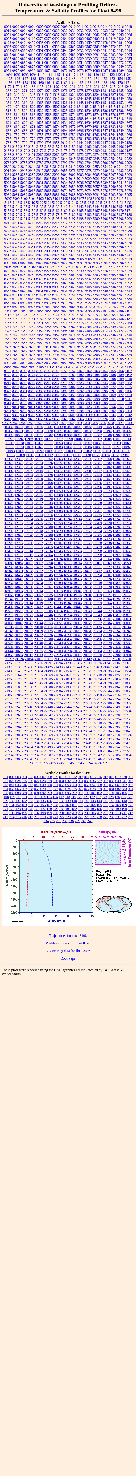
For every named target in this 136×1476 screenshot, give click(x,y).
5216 (55, 223)
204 (80, 813)
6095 (112, 263)
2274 (96, 155)
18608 (117, 575)
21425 (48, 667)
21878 (107, 683)
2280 (15, 159)
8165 (112, 371)
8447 (56, 395)
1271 (23, 91)
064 (5, 789)
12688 (58, 511)
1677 (72, 127)
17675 (9, 555)
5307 (15, 239)
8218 (63, 383)
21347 (107, 663)
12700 (87, 511)
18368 (28, 571)
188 (112, 809)
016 (99, 777)
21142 (87, 659)
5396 (120, 247)
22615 (19, 715)
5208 (120, 219)
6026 (56, 263)
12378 (68, 463)
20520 (107, 639)
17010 (19, 539)
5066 (32, 191)
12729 (126, 515)
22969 (19, 731)
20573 (97, 643)
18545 (48, 575)
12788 (127, 527)
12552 (77, 491)
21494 (38, 671)
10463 (28, 431)
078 (93, 789)
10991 (9, 439)
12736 (38, 519)
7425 (128, 331)
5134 (15, 207)
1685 (128, 127)
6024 (40, 263)
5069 (56, 191)
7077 (104, 307)
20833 (117, 651)
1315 (32, 95)
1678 (80, 127)
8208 (112, 379)
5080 (7, 195)
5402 (40, 251)
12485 (58, 487)
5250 (64, 231)
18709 (87, 579)
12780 (48, 527)
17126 (58, 539)
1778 (56, 139)
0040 (120, 30)
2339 (23, 159)
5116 (15, 203)
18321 (97, 567)
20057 (58, 623)
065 (12, 789)
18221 (126, 563)
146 (112, 801)
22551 (68, 711)
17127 (68, 539)
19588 (19, 611)
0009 (64, 26)
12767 (77, 523)
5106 (72, 199)
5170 (120, 211)
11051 (48, 443)
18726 (107, 579)
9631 (96, 415)
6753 (88, 295)
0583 (15, 50)
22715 (127, 715)
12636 (77, 503)
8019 (23, 363)
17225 (9, 543)
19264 (107, 599)
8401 (120, 391)
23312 (87, 739)
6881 (80, 299)
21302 (77, 663)
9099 (72, 407)
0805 (128, 54)
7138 (31, 315)
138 (62, 801)
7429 (15, 335)
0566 (80, 46)
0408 (96, 38)
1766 (128, 135)
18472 (19, 575)
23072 (68, 735)
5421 (23, 255)
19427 (48, 607)
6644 (7, 295)
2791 (72, 163)
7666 (96, 351)
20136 (97, 627)
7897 (48, 359)
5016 (55, 179)
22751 (107, 719)
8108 (40, 367)
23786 (58, 755)
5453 (48, 259)
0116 (31, 38)
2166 (120, 147)
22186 (28, 699)
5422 (32, 255)
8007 (128, 359)
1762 (96, 135)
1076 (64, 70)
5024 (112, 179)
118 (67, 797)
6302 (88, 275)
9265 (15, 411)
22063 (9, 695)
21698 (87, 675)
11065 (126, 443)
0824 (56, 58)
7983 (104, 359)
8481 (32, 399)
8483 (48, 399)
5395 (112, 247)
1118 (79, 75)
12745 (87, 519)
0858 (112, 62)
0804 (120, 54)
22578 (117, 711)
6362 (80, 283)
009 (55, 777)
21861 (68, 683)
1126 (16, 79)
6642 (120, 291)
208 (105, 813)
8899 (88, 403)
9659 (56, 419)
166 (105, 805)
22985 (68, 731)
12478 (117, 483)
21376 (126, 663)
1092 (17, 75)
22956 (127, 727)
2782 (128, 159)
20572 (87, 643)
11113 (58, 455)
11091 (116, 447)
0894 (112, 66)
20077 (97, 623)
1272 (32, 91)
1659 (120, 123)
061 (118, 785)
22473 (77, 707)
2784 (15, 163)
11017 (9, 443)
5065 (23, 191)
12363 (58, 459)
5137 (40, 207)
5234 (64, 227)
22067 (19, 695)
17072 (38, 539)
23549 (117, 747)
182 (74, 809)
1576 (112, 115)
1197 (39, 87)
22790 (68, 723)
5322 (120, 239)
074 (68, 789)
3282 (120, 171)
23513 (77, 747)
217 (30, 817)
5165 (80, 211)
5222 (96, 223)
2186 (120, 151)
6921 (80, 303)
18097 (38, 563)
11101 (78, 451)
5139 (56, 207)
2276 (112, 155)
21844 (28, 683)
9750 (6, 423)
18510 (38, 575)
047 (30, 785)
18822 (127, 583)
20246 (127, 631)
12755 (38, 523)
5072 (72, 191)
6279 (128, 271)
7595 (64, 343)
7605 (7, 347)
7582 (7, 343)
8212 (15, 383)
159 (62, 805)
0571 (120, 46)
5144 (96, 207)
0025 (32, 30)
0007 (56, 26)
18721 (97, 579)
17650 (127, 551)
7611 (47, 347)
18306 (68, 567)
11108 (20, 455)
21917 (87, 687)
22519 (38, 711)
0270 (39, 38)
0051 (7, 34)
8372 (112, 387)
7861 (40, 359)
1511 (80, 107)
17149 (77, 539)
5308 (23, 239)
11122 (96, 455)
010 (62, 777)
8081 (120, 363)
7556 (32, 339)
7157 (128, 315)
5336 (96, 243)
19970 (58, 619)
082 (118, 789)
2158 (64, 147)
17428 (68, 547)
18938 (127, 587)
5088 (72, 195)
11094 (20, 451)
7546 (112, 335)
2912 (128, 167)
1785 (112, 139)
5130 (111, 203)
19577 (9, 611)
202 (68, 813)
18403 (87, 571)
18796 (77, 583)
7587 (32, 343)
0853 (72, 62)
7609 (32, 347)
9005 (104, 403)
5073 (80, 191)
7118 (15, 315)
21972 (28, 691)
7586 (23, 343)
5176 (40, 215)
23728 (126, 751)
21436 (68, 667)
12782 (68, 527)
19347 (77, 603)
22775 (48, 723)
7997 (112, 359)
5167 (96, 211)
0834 (120, 58)
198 (43, 813)
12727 (107, 515)
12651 (97, 507)
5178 (56, 215)
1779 (64, 139)
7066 (72, 307)
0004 (32, 26)
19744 (38, 615)
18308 (77, 567)
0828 (72, 58)
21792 (28, 679)
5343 (104, 243)
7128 (23, 315)
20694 (48, 651)
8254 (15, 387)
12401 (97, 467)
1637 (104, 123)
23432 (68, 743)
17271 (48, 543)
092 (43, 793)
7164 (40, 319)
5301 (96, 235)
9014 (112, 403)
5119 (31, 203)
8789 (15, 403)
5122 (55, 203)
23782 (48, 755)
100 (87, 793)
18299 (58, 567)
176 (37, 809)
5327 (32, 243)
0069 (23, 38)
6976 (40, 307)
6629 (23, 291)
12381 (97, 463)
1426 (64, 103)
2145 (88, 143)
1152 (103, 79)
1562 (128, 111)
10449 (97, 427)
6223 (23, 271)
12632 (38, 503)
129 (5, 801)
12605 (28, 495)
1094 (33, 75)
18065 (117, 559)
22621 (28, 715)
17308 (68, 543)
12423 (19, 475)
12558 (87, 491)
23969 (127, 759)
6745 (23, 295)
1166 (87, 83)
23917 (48, 759)
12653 (117, 507)
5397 (128, 247)
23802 (68, 755)
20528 (9, 643)
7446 (32, 335)
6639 (96, 291)
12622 (68, 499)
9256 (112, 407)
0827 (64, 58)
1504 (48, 107)
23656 (87, 751)
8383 (40, 391)
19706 (127, 611)
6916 (40, 303)
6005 (80, 259)
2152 (15, 147)
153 (24, 805)
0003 (23, 26)
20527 (127, 639)
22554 (77, 711)
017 (105, 777)
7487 (56, 335)
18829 (19, 587)
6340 (112, 279)
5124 (71, 203)
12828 (9, 535)
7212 (47, 323)
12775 (9, 527)
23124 (127, 735)
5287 (48, 235)
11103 (97, 451)
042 (130, 781)
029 (49, 781)
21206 (106, 659)
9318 (55, 415)
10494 (107, 431)
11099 (58, 451)
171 (5, 809)
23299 (77, 739)
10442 (68, 427)
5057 (96, 187)
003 (18, 777)
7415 (112, 331)
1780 (72, 139)
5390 (88, 247)
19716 (9, 615)
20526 (117, 639)
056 (87, 785)
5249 (56, 231)
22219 (87, 699)
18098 (48, 563)
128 (129, 797)
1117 (72, 75)
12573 (107, 491)
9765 (94, 423)
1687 (15, 131)
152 (18, 805)
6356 (32, 283)
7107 (128, 311)
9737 (112, 419)
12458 (117, 479)
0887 (80, 66)
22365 (117, 703)
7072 (88, 307)
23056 (28, 735)
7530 (88, 335)
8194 (15, 379)
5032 (48, 183)
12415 (77, 471)
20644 (9, 651)
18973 (9, 591)
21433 (58, 667)
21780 (19, 679)
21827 (107, 679)
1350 (128, 99)
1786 (120, 139)
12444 (107, 475)
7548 (128, 335)
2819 (72, 167)
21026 (19, 659)
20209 (77, 631)
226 (87, 817)
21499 (48, 671)
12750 (127, 519)
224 (74, 817)
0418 (104, 38)
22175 (9, 699)
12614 (117, 495)
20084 (107, 623)
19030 (68, 591)
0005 (40, 26)
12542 (19, 491)
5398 (7, 251)
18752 (9, 583)
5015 (47, 179)
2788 (48, 163)
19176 (38, 599)
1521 (32, 111)
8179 (64, 375)
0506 (128, 42)
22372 (127, 703)
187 (105, 809)
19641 (87, 611)
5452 (40, 259)
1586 (64, 119)
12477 (107, 483)
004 (24, 777)
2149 (120, 143)
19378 (117, 603)
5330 (56, 243)
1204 (95, 87)
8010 (15, 363)
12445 (117, 475)
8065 (88, 363)
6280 (7, 275)
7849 (15, 359)
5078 (120, 191)
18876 (77, 587)
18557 (68, 575)
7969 (96, 359)
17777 (58, 555)
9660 (64, 419)
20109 (28, 627)
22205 (48, 699)
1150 (87, 79)
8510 (120, 399)
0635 (88, 50)
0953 (128, 66)
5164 (72, 211)
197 (37, 813)
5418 (128, 251)
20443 (58, 639)
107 (130, 793)
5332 (72, 243)
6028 (72, 263)
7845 (7, 359)
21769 (9, 679)
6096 (120, 263)
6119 (71, 267)
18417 (97, 571)
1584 (48, 119)
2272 (80, 155)
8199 (48, 379)
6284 (40, 275)
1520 (23, 111)
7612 (55, 347)
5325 (15, 243)
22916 (77, 727)
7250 (128, 323)
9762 (70, 423)
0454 (48, 42)
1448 (80, 103)
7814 (104, 355)
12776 (19, 527)
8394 (96, 391)
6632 (48, 291)
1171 (127, 83)
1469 (128, 103)
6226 (48, 271)
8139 (7, 371)
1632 (72, 123)
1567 (40, 115)
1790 (23, 143)
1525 (64, 111)
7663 (80, 351)
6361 (72, 283)
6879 (72, 299)
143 (93, 801)
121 (86, 797)
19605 (48, 611)
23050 (9, 735)
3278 (88, 171)
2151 (7, 147)
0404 (63, 38)
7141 (55, 315)
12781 (58, 527)
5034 (64, 183)
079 (99, 789)
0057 (56, 34)
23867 (19, 759)
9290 (56, 411)
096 (68, 793)
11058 (97, 443)
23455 (107, 743)
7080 (128, 307)
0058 (64, 34)
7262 (72, 327)
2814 (32, 167)
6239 (80, 271)
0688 (72, 54)
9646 (15, 419)
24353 (53, 763)
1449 (88, 103)
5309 (32, 239)
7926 (64, 359)
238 (71, 821)
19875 (127, 615)
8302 (72, 387)
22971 (28, 731)
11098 (49, 451)
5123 (63, 203)
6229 (72, 271)
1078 (80, 70)
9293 (72, 411)
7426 (7, 335)
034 (80, 781)
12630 (19, 503)
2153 (23, 147)
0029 (56, 30)
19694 (117, 611)
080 (105, 789)
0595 (72, 50)
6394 (15, 287)
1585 (56, 119)
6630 (32, 291)
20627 (97, 647)
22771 (38, 723)
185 (93, 809)
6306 (120, 275)
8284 (56, 387)
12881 (58, 535)
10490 (97, 431)
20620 (77, 647)
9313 (39, 415)
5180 (72, 215)
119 (73, 797)
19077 (38, 595)
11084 (68, 447)
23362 (9, 743)
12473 (77, 483)
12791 (19, 531)
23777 (38, 755)
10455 (107, 427)
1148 (72, 79)
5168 (104, 211)
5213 (31, 223)
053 (68, 785)
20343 (117, 635)
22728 (48, 719)
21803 (38, 679)
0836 (7, 62)
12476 (97, 483)
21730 (107, 675)
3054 (56, 171)
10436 (38, 427)
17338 (107, 543)
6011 (104, 259)
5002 (72, 175)
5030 (32, 183)
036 (93, 781)
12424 (28, 475)
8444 (48, 395)
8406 (128, 391)
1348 (112, 99)
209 (112, 813)
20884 (19, 655)
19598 (28, 611)
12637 (87, 503)
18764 (38, 583)
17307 (58, 543)
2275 (104, 155)
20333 (97, 635)
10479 (68, 431)
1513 (96, 107)
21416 (38, 667)
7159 (15, 319)
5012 (23, 179)
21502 (68, 671)
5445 (112, 255)
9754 (22, 423)
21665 (38, 675)
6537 (120, 287)
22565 (107, 711)
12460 (9, 483)
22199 (38, 699)
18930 (117, 587)
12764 (68, 523)
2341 (40, 159)
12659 (48, 511)
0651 (48, 54)
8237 (96, 383)
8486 (64, 399)
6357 (40, 283)
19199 (68, 599)
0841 (40, 62)
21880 (127, 683)
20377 (38, 639)
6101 (24, 267)
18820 (107, 583)
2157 (56, 147)
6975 (32, 307)
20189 (68, 631)
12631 (28, 503)
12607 (48, 495)
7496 (64, 335)
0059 (72, 34)
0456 (64, 42)
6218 (119, 267)
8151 (64, 371)
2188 (7, 155)
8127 (96, 367)
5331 (64, 243)
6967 (128, 303)
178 (49, 809)
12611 (87, 495)
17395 (38, 547)
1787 (128, 139)
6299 (64, 275)
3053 (48, 171)
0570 (112, 46)
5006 (104, 175)
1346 (96, 99)
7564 (72, 339)
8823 (48, 403)
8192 (128, 375)
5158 (23, 211)
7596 (72, 343)
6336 (80, 279)
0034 (96, 30)
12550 (58, 491)
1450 (96, 103)
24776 (92, 763)
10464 (38, 431)
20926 (58, 655)
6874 (56, 299)
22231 (97, 699)
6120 (79, 267)
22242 (117, 699)
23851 (107, 755)
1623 (23, 123)
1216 (119, 87)
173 (18, 809)
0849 (48, 62)
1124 (126, 75)
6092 (88, 263)
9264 (7, 411)
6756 (112, 295)
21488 (19, 671)
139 (68, 801)
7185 (112, 319)
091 (37, 793)
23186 (38, 739)
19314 (28, 603)
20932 (68, 655)
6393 (7, 287)
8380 (15, 391)
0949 (120, 66)
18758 (19, 583)
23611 (77, 751)
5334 (88, 243)
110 (18, 797)
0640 (96, 50)
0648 (23, 54)
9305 (7, 415)
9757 (38, 423)
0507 (7, 46)
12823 (87, 531)
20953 (77, 655)
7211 (39, 323)
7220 (96, 323)
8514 (7, 403)
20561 (68, 643)
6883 (96, 299)
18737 (117, 579)
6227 (56, 271)
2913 (7, 171)
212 (130, 813)
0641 (104, 50)
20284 (58, 635)
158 (55, 805)
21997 (87, 691)
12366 (87, 459)
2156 (48, 147)
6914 (23, 303)
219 (43, 817)
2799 (128, 163)
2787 (40, 163)
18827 (9, 587)
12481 (19, 487)
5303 (112, 235)
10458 (127, 427)
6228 (64, 271)
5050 (48, 187)
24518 (63, 763)
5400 (23, 251)
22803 (77, 723)
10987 (97, 435)
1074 (48, 70)
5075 (96, 191)
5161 (48, 211)
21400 (28, 667)
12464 (38, 483)
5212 (23, 223)
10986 (87, 435)
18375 (48, 571)
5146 (112, 207)
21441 (77, 667)
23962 (117, 759)
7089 (64, 311)
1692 (48, 131)
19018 (58, 591)
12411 (48, 471)
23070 (58, 735)
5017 (63, 179)
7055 (56, 307)
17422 (58, 547)
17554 (77, 551)
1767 (7, 139)
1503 (40, 107)
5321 (112, 239)
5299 (80, 235)
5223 (104, 223)
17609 (107, 551)
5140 (64, 207)
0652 (56, 54)
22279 (77, 703)
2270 (64, 155)
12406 (127, 467)
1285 (120, 91)
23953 (107, 759)
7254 (32, 327)
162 (80, 805)
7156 (120, 315)
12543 (28, 491)
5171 (128, 211)
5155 (128, 207)
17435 (87, 547)
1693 (56, 131)
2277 (120, 155)
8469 (112, 395)
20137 (107, 627)
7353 (128, 327)
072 (55, 789)
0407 (88, 38)
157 (49, 805)
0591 (40, 50)
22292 (97, 703)
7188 (7, 323)
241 (90, 821)
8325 (80, 387)
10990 (127, 435)
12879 (38, 535)
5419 (7, 255)
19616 (68, 611)
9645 (7, 419)
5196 (64, 219)
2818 (64, 167)
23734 (9, 755)
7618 (88, 347)
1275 (56, 91)
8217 (55, 383)
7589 (40, 343)
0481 (120, 42)
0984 (23, 70)
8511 (128, 399)
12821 (68, 531)
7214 (63, 323)
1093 (25, 75)
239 (77, 821)
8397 (112, 391)
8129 (104, 367)
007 (43, 777)
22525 (48, 711)
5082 (23, 195)
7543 (104, 335)
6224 (32, 271)
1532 (80, 111)
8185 (104, 375)
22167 (117, 695)
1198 (47, 87)
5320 (104, 239)
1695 (72, 131)
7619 (96, 347)
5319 (96, 239)
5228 (15, 227)
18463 (9, 575)
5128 (103, 203)
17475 (127, 547)
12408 (19, 471)
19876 (9, 619)
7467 (48, 335)
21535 (107, 671)
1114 (48, 75)
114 (43, 797)
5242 (128, 227)
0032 (80, 30)
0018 (128, 26)
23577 (19, 751)
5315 (63, 239)
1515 (112, 107)
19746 (48, 615)
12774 (127, 523)
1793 (40, 143)
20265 (19, 635)
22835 (127, 723)
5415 (104, 251)
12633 (48, 503)
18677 (58, 579)
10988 (107, 435)
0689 (80, 54)
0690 (88, 54)
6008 (88, 259)
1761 (88, 135)
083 (124, 789)
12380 (87, 463)
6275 (96, 271)
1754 (32, 135)
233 (130, 817)
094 (55, 793)
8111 (47, 367)
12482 (28, 487)
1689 (32, 131)
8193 (7, 379)
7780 (72, 355)
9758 (46, 423)
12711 (19, 515)
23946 (97, 759)
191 (130, 809)
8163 (96, 371)
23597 (48, 751)
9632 (104, 415)
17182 (117, 539)
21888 (19, 687)
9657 (48, 419)
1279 (88, 91)
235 (52, 821)
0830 (88, 58)
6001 (64, 259)
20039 (9, 623)
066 (18, 789)
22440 (48, 707)
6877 (64, 299)
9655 (40, 419)
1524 (56, 111)
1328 (120, 95)
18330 (117, 567)
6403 (56, 287)
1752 (15, 135)
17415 (48, 547)
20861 (9, 655)
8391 (72, 391)
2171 (32, 151)
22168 (126, 695)
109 (12, 797)
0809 (15, 58)
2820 (80, 167)
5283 (23, 235)
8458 (80, 395)
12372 (19, 463)
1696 (80, 131)
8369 (104, 387)
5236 (80, 227)
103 (105, 793)
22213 (68, 699)
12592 (127, 491)
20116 (48, 627)
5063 (7, 191)
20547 (48, 643)
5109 (96, 199)
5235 (72, 227)
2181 (104, 151)
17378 (9, 547)
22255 (19, 703)
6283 (32, 275)
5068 (48, 191)
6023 (32, 263)
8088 (23, 367)
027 (37, 781)
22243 (127, 699)
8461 (88, 395)
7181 (80, 319)
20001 (107, 619)
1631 (64, 123)
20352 (127, 635)
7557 (40, 339)
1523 (48, 111)
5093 (112, 195)
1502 (32, 107)
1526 (72, 111)
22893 (58, 727)
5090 (88, 195)
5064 (15, 191)
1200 (63, 87)
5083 (32, 195)
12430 (68, 475)
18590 (87, 575)
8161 (80, 371)
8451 (72, 395)
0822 (40, 58)
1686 (7, 131)
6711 (15, 295)
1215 (111, 87)
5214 (39, 223)
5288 (56, 235)
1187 (23, 87)
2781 (120, 159)
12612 (97, 495)
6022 (23, 263)
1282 (112, 91)
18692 (68, 579)
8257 (23, 387)
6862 (32, 299)
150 (5, 805)
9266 (23, 411)
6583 (7, 291)
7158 (7, 319)
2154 (32, 147)
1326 (104, 95)
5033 (56, 183)
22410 (28, 707)
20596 (19, 647)
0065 (120, 34)
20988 (117, 655)
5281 (7, 235)
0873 (128, 62)
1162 (56, 83)
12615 (126, 495)
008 (49, 777)
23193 (48, 739)
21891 (38, 687)
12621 (58, 499)
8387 (56, 391)
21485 (9, 671)
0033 (88, 30)
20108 (19, 627)
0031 (72, 30)
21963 (19, 691)
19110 (87, 595)
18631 (9, 579)
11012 (117, 439)
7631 (120, 347)
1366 (48, 103)
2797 (112, 163)
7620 (104, 347)
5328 (40, 243)
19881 (19, 619)
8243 (104, 383)
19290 (126, 599)
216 (24, 817)
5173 (15, 215)
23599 (58, 751)
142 (87, 801)
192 (5, 813)
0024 (23, 30)
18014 (48, 559)
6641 (112, 291)
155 (37, 805)
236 (58, 821)
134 (37, 801)
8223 (71, 383)
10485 (77, 431)
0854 (80, 62)
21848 (48, 683)
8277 (32, 387)
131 (18, 801)
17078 (48, 539)
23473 (127, 743)
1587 (72, 119)
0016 (120, 26)
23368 (19, 743)
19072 (19, 595)
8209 (120, 379)
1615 (96, 119)
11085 (77, 447)
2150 (128, 143)
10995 (38, 439)
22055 (117, 691)
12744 (77, 519)
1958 (56, 143)
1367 (56, 103)
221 (55, 817)
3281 (112, 171)
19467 (87, 607)
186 (99, 809)
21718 (97, 675)
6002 (72, 259)
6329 (55, 279)
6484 (80, 287)
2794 (88, 163)
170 (130, 805)
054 (74, 785)
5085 (48, 195)
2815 (40, 167)
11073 (19, 447)
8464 (96, 395)
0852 (64, 62)
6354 (15, 283)
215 (18, 817)
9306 (15, 415)
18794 (68, 583)
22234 (107, 699)
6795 (23, 299)
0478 (104, 42)
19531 (117, 607)
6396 (23, 287)
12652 (107, 507)
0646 (15, 54)
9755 (30, 423)
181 (68, 809)
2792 (80, 163)
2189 (15, 155)
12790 (9, 531)
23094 (97, 735)
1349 (120, 99)
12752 (19, 523)
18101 (58, 563)
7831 (112, 355)
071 (49, 789)
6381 (96, 283)
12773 (117, 523)
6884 (104, 299)
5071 (64, 191)
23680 (97, 751)
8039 (48, 363)
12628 (127, 499)
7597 (80, 343)
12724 (87, 515)
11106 (125, 451)
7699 (40, 355)
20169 (38, 631)
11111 (39, 455)
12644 (28, 507)
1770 (32, 139)
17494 (19, 551)
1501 (23, 107)
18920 (107, 587)
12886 (107, 535)
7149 (63, 315)
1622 (15, 123)
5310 (40, 239)
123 (98, 797)
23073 (77, 735)
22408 (19, 707)
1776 (40, 139)
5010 (7, 179)
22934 (97, 727)
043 (5, 785)
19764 (68, 615)
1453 (120, 103)
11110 (30, 455)
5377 (7, 247)
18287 (38, 567)
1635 (96, 123)
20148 (9, 631)
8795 (23, 403)
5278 (112, 231)
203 (74, 813)
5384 (48, 247)
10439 (58, 427)
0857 (104, 62)
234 (46, 821)
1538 (120, 111)
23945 (87, 759)
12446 (127, 475)
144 (99, 801)
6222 (15, 271)
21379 (9, 667)
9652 (32, 419)
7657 (56, 351)
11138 (115, 455)
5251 (72, 231)
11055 (77, 443)
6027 (64, 263)
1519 (15, 111)
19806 (77, 615)
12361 (38, 459)
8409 (15, 395)
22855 (28, 727)
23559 (9, 751)
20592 (9, 647)
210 (118, 813)
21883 (9, 687)
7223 (120, 323)
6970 (15, 307)
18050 (87, 559)
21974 (38, 691)
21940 (117, 687)
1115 (56, 75)
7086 (48, 311)
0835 (128, 58)
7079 (120, 307)
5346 (120, 243)
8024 (32, 363)
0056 (48, 34)
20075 (87, 623)
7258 (48, 327)
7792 (88, 355)
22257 (28, 703)
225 (80, 817)
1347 (104, 99)
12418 (107, 471)
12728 (117, 515)
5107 (80, 199)
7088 (56, 311)
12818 (38, 531)
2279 (7, 159)
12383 (117, 463)
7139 (39, 315)
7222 (112, 323)
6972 (23, 307)
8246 (112, 383)
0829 (80, 58)
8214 (31, 383)
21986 (68, 691)
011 (68, 777)
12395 (58, 467)
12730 (9, 519)
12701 (97, 511)
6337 (88, 279)
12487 (68, 487)
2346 (80, 159)
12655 (9, 511)
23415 (58, 743)
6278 (120, 271)
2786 (32, 163)
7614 (71, 347)
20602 (28, 647)
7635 (128, 347)
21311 (87, 663)
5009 (128, 175)
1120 (95, 75)
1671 (32, 127)
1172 (8, 87)
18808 (87, 583)
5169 (112, 211)
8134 (120, 367)
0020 (15, 30)
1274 (48, 91)
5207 (112, 219)
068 (30, 789)
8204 (80, 379)
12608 (58, 495)
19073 (28, 595)
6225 (40, 271)
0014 (104, 26)
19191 (58, 599)
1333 (128, 95)
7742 (64, 355)
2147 (104, 143)
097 (74, 793)
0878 (40, 66)
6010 (96, 259)
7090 (72, 311)
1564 (15, 115)
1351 (7, 103)
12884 (87, 535)
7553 (23, 339)
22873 (48, 727)
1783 (96, 139)
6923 (96, 303)
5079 (128, 191)
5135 (23, 207)
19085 (48, 595)
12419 (117, 471)
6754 (96, 295)
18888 (87, 587)
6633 (56, 291)
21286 (38, 663)
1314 (23, 95)
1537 (112, 111)
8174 (32, 375)
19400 (9, 607)
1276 (64, 91)
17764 (48, 555)
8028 (40, 363)
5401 (32, 251)
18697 (77, 579)
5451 (32, 259)
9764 (86, 423)
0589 (32, 50)
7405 (88, 331)
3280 (104, 171)
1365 (40, 103)
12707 (117, 511)
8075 (112, 363)
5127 (95, 203)
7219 (88, 323)
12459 (127, 479)
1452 (112, 103)
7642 (15, 351)
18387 (68, 571)
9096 (64, 407)
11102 (87, 451)
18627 (127, 575)
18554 (58, 575)
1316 (40, 95)
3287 (32, 175)
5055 (80, 187)
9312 (31, 415)
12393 (48, 467)
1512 (88, 107)
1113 (41, 75)
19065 (117, 591)
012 (74, 777)
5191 (23, 219)
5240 (112, 227)
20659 (19, 651)
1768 (15, 139)
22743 (87, 719)
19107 (77, 595)
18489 (28, 575)
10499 (9, 435)
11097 (39, 451)
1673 (48, 127)
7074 (96, 307)
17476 (9, 551)
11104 (106, 451)
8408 (7, 395)
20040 (19, 623)
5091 (96, 195)
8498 (96, 399)
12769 (97, 523)
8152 (72, 371)
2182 (112, 151)
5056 (88, 187)
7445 (23, 335)
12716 (48, 515)
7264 (88, 327)
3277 (80, 171)
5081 (15, 195)
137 (55, 801)
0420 (120, 38)
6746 (31, 295)
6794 (15, 299)
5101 (32, 199)
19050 (87, 591)
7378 (15, 331)
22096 (68, 695)
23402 (38, 743)
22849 (19, 727)
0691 (96, 54)
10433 (9, 427)
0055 (40, 34)
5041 (120, 183)
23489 (38, 747)
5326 (23, 243)
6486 (96, 287)
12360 (28, 459)
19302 (19, 603)
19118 (97, 595)
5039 (104, 183)
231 (118, 817)
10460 (9, 431)
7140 (47, 315)
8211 (7, 383)
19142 (9, 599)
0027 (40, 30)
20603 (38, 647)
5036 (80, 183)
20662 (28, 651)
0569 (104, 46)
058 (99, 785)
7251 (7, 327)
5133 (7, 207)
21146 (97, 659)
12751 (9, 523)
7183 (96, 319)
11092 (126, 447)
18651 (28, 579)
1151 (95, 79)
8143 (23, 371)
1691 (40, 131)
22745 (97, 719)
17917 (107, 555)
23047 (117, 731)
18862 (58, 587)
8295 (64, 387)
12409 (28, 471)
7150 (71, 315)
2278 (128, 155)
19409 (28, 607)
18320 (87, 567)
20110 (38, 627)
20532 (19, 643)
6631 (40, 291)
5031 (40, 183)
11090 (106, 447)
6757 (120, 295)
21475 (117, 667)
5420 (15, 255)
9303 (120, 411)
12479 (127, 483)
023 (12, 781)
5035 (72, 183)
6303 (96, 275)
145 (105, 801)
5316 (71, 239)
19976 (68, 619)
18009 (28, 559)
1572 (80, 115)
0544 (47, 46)
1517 (128, 107)
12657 (28, 511)
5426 (64, 255)
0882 (64, 66)
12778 (28, 527)
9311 (23, 415)
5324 (7, 243)
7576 (120, 339)
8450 (64, 395)
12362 (48, 459)
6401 (48, 287)
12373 (28, 463)
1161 (48, 83)
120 (79, 797)
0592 (48, 50)
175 (30, 809)
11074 (29, 447)
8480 (23, 399)
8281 (48, 387)
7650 (40, 351)
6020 (7, 263)
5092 (104, 195)
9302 (112, 411)
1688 (23, 131)
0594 (64, 50)
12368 (107, 459)
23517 (87, 747)
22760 (19, 723)
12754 (28, 523)
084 (130, 789)
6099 (16, 267)
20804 (97, 651)
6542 (128, 287)
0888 (88, 66)
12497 (107, 487)
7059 (64, 307)
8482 (40, 399)
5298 (72, 235)
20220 (87, 631)
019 (118, 777)
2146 (96, 143)
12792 (28, 531)
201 (62, 813)
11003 (88, 439)
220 (49, 817)
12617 (19, 499)
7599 (96, 343)
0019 (7, 30)
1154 (119, 79)
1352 (15, 103)
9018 (128, 403)
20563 (77, 643)
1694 (64, 131)
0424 (23, 42)
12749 (117, 519)
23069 (48, 735)
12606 (38, 495)
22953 (117, 727)
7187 (128, 319)
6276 (104, 271)
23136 (9, 739)
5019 (80, 179)
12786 (107, 527)
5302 (104, 235)
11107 (11, 455)
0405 (71, 38)
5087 (64, 195)
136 (49, 801)
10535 (19, 435)
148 (124, 801)
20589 (127, 643)
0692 (104, 54)
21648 (19, 675)
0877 (32, 66)
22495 (117, 707)
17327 (87, 543)
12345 (124, 455)
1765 (120, 135)
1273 (40, 91)
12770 (107, 523)
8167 (128, 371)
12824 (97, 531)
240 (83, 821)
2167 (128, 147)
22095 (58, 695)
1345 (88, 99)
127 (123, 797)
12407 (9, 471)
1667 (128, 123)
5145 (104, 207)
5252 (80, 231)
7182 (88, 319)
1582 (32, 119)
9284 (48, 411)
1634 (88, 123)
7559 (56, 339)
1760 (80, 135)
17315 (77, 543)
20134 (77, 627)
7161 (32, 319)
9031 (15, 407)
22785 (58, 723)
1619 (128, 119)
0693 (112, 54)
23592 (28, 751)
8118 (55, 367)
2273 (88, 155)
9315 (47, 415)
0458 (80, 42)
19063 (107, 591)
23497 (58, 747)
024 (18, 781)
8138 (128, 367)
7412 (104, 331)
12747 (97, 519)
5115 (7, 203)
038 (105, 781)
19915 (28, 619)
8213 (23, 383)
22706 (117, 715)
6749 (55, 295)
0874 (7, 66)
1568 (48, 115)
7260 (56, 327)
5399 (15, 251)
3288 (40, 175)
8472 (120, 395)
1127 (24, 79)
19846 (107, 615)
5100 (24, 199)
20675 (38, 651)
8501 (112, 399)
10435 (28, 427)
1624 (32, 123)
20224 (97, 631)
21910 (77, 687)
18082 (19, 563)
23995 (43, 763)
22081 (38, 695)
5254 (88, 231)
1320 (64, 95)
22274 (58, 703)
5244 (15, 231)
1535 (96, 111)
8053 (80, 363)
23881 (38, 759)
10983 (58, 435)
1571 (72, 115)
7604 (128, 343)
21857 (58, 683)
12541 (9, 491)
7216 (80, 323)
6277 (112, 271)
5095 (128, 195)
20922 (48, 655)
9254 (104, 407)
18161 (97, 563)
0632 (80, 50)
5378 (15, 247)
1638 (112, 123)
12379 (77, 463)
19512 (107, 607)
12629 (9, 503)
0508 (15, 46)
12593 (9, 495)
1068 (40, 70)
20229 (107, 631)
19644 (97, 611)
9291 (64, 411)
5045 (7, 187)
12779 (38, 527)
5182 (88, 215)
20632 (117, 647)
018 (111, 777)
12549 (48, 491)
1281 (104, 91)
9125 (88, 407)
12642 (9, 507)
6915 (32, 303)
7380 (23, 331)
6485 (88, 287)
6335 (71, 279)
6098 (8, 267)
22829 (117, 723)
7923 (56, 359)
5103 (48, 199)
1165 (79, 83)
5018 (71, 179)
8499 (104, 399)
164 (93, 805)
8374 (120, 387)
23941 (68, 759)
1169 (111, 83)
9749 (128, 419)
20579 (107, 643)
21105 (48, 659)
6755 (104, 295)
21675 (68, 675)
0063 (104, 34)
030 (55, 781)
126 (117, 797)
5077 (112, 191)
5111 (104, 199)
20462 (68, 639)
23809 (87, 755)
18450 (117, 571)
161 (74, 805)
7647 (23, 351)
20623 (87, 647)
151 (12, 805)
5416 (112, 251)
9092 (40, 407)
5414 (96, 251)
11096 (29, 451)
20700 (58, 651)
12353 (9, 459)
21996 (77, 691)
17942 (127, 555)
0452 (32, 42)
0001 (7, 26)
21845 (38, 683)
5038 (96, 183)
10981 (38, 435)
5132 (128, 203)
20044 (38, 623)
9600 (71, 415)
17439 (97, 547)
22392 (9, 707)
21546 (117, 671)
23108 (117, 735)
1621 (7, 123)
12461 (19, 483)
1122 (111, 75)
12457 (107, 479)
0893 (104, 66)
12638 (97, 503)
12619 (38, 499)
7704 (56, 355)
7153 (96, 315)
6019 (128, 259)
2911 (120, 167)
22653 (58, 715)
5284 (32, 235)
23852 (117, 755)
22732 (58, 719)
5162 (56, 211)
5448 (7, 259)
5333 (80, 243)
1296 (128, 91)
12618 (28, 499)
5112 (112, 199)
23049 (127, 731)
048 (37, 785)
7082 (15, 311)
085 (5, 793)
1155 (127, 79)
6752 (80, 295)
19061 (97, 591)
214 (12, 817)
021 (130, 777)
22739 (68, 719)
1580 (15, 119)
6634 (64, 291)
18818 (97, 583)
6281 (15, 275)
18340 (127, 567)
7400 (72, 331)
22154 (107, 695)
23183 (28, 739)
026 (30, 781)
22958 (9, 731)
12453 (68, 479)
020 (124, 777)
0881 (56, 66)
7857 (32, 359)
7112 (7, 315)
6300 (72, 275)
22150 (97, 695)
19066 (127, 591)
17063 (28, 539)
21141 (77, 659)
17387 (28, 547)
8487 (72, 399)
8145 (40, 371)
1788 (7, 143)
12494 (87, 487)
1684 (120, 127)
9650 (23, 419)
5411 (72, 251)
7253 (23, 327)
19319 (38, 603)
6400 (40, 287)
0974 (7, 70)
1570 (64, 115)
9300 (96, 411)
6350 (120, 279)
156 (43, 805)
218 (37, 817)
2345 (72, 159)
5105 (64, 199)
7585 (15, 343)
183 (80, 809)
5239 (104, 227)
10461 (19, 431)
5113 (120, 199)
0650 (40, 54)
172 (12, 809)
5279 (120, 231)
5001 (64, 175)
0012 (88, 26)
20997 (9, 659)
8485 (56, 399)
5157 (15, 211)
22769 (28, 723)
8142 (15, 371)
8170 (7, 375)
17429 (77, 547)
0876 (23, 66)
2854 (104, 167)
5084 (40, 195)
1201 (71, 87)
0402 (55, 38)
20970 (97, 655)
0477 (96, 42)
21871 (87, 683)
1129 (40, 79)
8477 (15, 399)
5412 (80, 251)
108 (6, 797)
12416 (87, 471)
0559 (55, 46)
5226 (128, 223)
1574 (96, 115)
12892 (9, 539)
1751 (7, 135)
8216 (47, 383)
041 (124, 781)
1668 (7, 127)
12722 (67, 515)
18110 (68, 563)
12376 (48, 463)
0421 (128, 38)
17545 (58, 551)
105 (118, 793)
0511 (39, 46)
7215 (71, 323)
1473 (15, 107)
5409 (56, 251)
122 (92, 797)
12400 (87, 467)
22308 (107, 703)
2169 (15, 151)
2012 (64, 143)
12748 (107, 519)
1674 (56, 127)
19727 (28, 615)
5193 (40, 219)
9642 (128, 415)
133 (30, 801)
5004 (88, 175)
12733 (19, 519)
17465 (107, 547)
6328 (47, 279)
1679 (88, 127)
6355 (23, 283)
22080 (28, 695)
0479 (112, 42)
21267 (9, 663)
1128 (32, 79)
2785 (23, 163)
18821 (117, 583)
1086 (96, 70)
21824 (97, 679)
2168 (7, 151)
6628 (15, 291)
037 (99, 781)
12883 (77, 535)
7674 (128, 351)
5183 (96, 215)
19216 (87, 599)
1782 (88, 139)
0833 (112, 58)
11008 (107, 439)
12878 (28, 535)
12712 (28, 515)
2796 (104, 163)
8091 (32, 367)
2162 (88, 147)
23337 (107, 739)
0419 (112, 38)
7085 (40, 311)
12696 (77, 511)
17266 (28, 543)
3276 (72, 171)
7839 (128, 355)
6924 (104, 303)
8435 (32, 395)
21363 (117, 663)
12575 (117, 491)
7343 (96, 327)
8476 (7, 399)
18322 (107, 567)
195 (24, 813)
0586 (23, 50)
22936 (107, 727)
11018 (19, 443)
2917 (40, 171)
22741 (77, 719)
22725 (38, 719)
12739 (48, 519)
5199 (88, 219)
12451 (48, 479)
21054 (29, 659)
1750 (128, 131)
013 (80, 777)
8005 (120, 359)
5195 (56, 219)
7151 (80, 315)
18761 (28, 583)
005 (30, 777)
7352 (120, 327)
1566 (32, 115)
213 (5, 817)
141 (80, 801)
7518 (80, 335)
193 (12, 813)
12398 (77, 467)
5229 (23, 227)
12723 (77, 515)
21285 (28, 663)
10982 (48, 435)
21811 (68, 679)
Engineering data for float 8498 (68, 951)
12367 (97, 459)
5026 (128, 179)
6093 (96, 263)
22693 (97, 715)
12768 (87, 523)
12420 (126, 471)
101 (93, 793)
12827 (127, 531)
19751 (58, 615)
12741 (58, 519)
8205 (88, 379)
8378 (7, 391)
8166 (120, 371)
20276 (48, 635)
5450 (23, 259)
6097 (128, 263)
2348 (96, 159)
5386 (64, 247)
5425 (56, 255)
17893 (87, 555)
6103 (40, 267)
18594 (97, 575)
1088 (112, 70)
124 (104, 797)
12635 (68, 503)
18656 (38, 579)
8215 (39, 383)
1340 (56, 99)
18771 (48, 583)
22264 (38, 703)
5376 (128, 243)
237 (65, 821)
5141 (72, 207)
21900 (48, 687)
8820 (40, 403)
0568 (96, 46)
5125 (79, 203)
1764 (112, 135)
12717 (58, 515)
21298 (68, 663)
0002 (15, 26)
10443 (77, 427)
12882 (68, 535)
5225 (120, 223)
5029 (23, 183)
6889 (7, 303)
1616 (104, 119)
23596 (38, 751)
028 (43, 781)
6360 (64, 283)
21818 (87, 679)
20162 (28, 631)
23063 (38, 735)
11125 (105, 455)
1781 (80, 139)
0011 (80, 26)
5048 (32, 187)
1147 (64, 79)
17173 (107, 539)
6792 (128, 295)
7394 (56, 331)
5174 (23, 215)
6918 (56, 303)
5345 (112, 243)
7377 (7, 331)
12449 (28, 479)
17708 (19, 555)
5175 (32, 215)
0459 (88, 42)
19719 (19, 615)
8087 (15, 367)
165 (99, 805)
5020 (88, 179)
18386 (58, 571)
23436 (77, 743)
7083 (23, 311)
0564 (63, 46)
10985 (77, 435)
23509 (68, 747)
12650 (87, 507)
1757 (56, 135)
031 (62, 781)
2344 (64, 159)
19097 (68, 595)
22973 (48, 731)
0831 (96, 58)
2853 (96, 167)
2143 (72, 143)
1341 (64, 99)
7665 (88, 351)
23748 (19, 755)
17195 (127, 539)
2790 (64, 163)
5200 (96, 219)
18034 (77, 559)
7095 (88, 311)
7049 (48, 307)
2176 (72, 151)
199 (49, 813)
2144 (80, 143)
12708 (127, 511)
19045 (77, 591)
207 (99, 813)
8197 (32, 379)
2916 (32, 171)
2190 (23, 155)
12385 (9, 467)
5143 (88, 207)
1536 (104, 111)
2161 (80, 147)
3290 (56, 175)
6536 (112, 287)
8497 (88, 399)
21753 (127, 675)
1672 (40, 127)
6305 (112, 275)
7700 (48, 355)
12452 (58, 479)
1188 (31, 87)
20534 (28, 643)
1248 (127, 87)
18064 (107, 559)
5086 (56, 195)
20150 (19, 631)
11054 (68, 443)
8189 (120, 375)
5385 (56, 247)
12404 (117, 467)
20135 (87, 627)
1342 (72, 99)
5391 (96, 247)
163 (87, 805)
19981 (77, 619)
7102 (112, 311)
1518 (7, 111)
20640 (127, 647)
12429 (58, 475)
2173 (48, 151)
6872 (40, 299)
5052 (64, 187)
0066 (128, 34)
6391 (120, 283)
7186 (120, 319)
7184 (104, 319)
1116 (64, 75)
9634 (112, 415)
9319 (63, 415)
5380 (23, 247)
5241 (120, 227)
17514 (28, 551)
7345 (104, 327)
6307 (128, 275)
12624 (87, 499)
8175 (40, 375)
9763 (78, 423)
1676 (64, 127)
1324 (96, 95)
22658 (68, 715)
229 (105, 817)
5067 (40, 191)
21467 (107, 667)
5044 (128, 183)
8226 (80, 383)
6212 (111, 267)
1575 (104, 115)
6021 (15, 263)
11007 (97, 439)
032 (68, 781)
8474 (128, 395)
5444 (104, 255)
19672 (107, 611)
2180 (96, 151)
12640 (117, 503)
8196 (23, 379)
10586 (28, 435)
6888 (128, 299)
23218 (58, 739)
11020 (39, 443)
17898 (97, 555)
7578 (128, 339)
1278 (80, 91)
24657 (82, 763)
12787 (117, 527)
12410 (38, 471)
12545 (38, 491)
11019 (29, 443)
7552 (15, 339)
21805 (48, 679)
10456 (117, 427)
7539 (96, 335)
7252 (15, 327)
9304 (128, 411)
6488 (104, 287)
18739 (127, 579)
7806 (96, 355)
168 (118, 805)
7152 (88, 315)
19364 (107, 603)
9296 (88, 411)
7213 (55, 323)
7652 (48, 351)
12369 (117, 459)
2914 (15, 171)
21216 (116, 659)
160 (68, 805)
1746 (96, 131)
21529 (97, 671)
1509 (64, 107)
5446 (120, 255)
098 (80, 793)
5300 (88, 235)
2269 (56, 155)
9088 (23, 407)
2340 (32, 159)
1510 (72, 107)
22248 (9, 703)
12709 (9, 515)
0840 (32, 62)
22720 (9, 719)
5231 (40, 227)
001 (5, 777)
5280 (128, 231)
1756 (48, 135)
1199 (55, 87)
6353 (7, 283)
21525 (87, 671)
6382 (104, 283)
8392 (80, 391)
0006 (48, 26)
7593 (48, 343)
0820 (23, 58)
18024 (58, 559)
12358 (19, 459)
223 (68, 817)
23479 (9, 747)
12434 (97, 475)
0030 (64, 30)
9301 (104, 411)
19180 (48, 599)
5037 (88, 183)
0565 (71, 46)
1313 (15, 95)
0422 (7, 42)
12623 (77, 499)
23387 (28, 743)
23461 (117, 743)
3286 (23, 175)
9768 (110, 423)
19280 (117, 599)
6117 (64, 267)
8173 (23, 375)
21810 (58, 679)
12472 (68, 483)
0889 (96, 66)
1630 (56, 123)
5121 (47, 203)
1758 (64, 135)
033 (74, 781)
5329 (48, 243)
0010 (72, 26)
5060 (112, 187)
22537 (58, 711)
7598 (88, 343)
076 (80, 789)
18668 (48, 579)
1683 (112, 127)
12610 (77, 495)
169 (124, 805)
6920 (72, 303)
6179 (103, 267)
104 (112, 793)
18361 (19, 571)
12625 (97, 499)
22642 (48, 715)
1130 (48, 79)
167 (112, 805)
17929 (117, 555)
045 (18, 785)
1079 (88, 70)
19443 (68, 607)
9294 (80, 411)
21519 (77, 671)
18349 (9, 571)
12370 (127, 459)
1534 (88, 111)
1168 (103, 83)
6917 (48, 303)
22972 (38, 731)
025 (24, 781)
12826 (117, 531)
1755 (40, 135)
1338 (40, 99)
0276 (47, 38)
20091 (117, 623)
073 (62, 789)
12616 (9, 499)
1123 (119, 75)
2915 (23, 171)
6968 (7, 307)
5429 (72, 255)
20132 (67, 627)
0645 (7, 54)
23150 (19, 739)
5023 (104, 179)
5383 (40, 247)
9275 (40, 411)
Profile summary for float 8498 (68, 943)
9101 (80, 407)
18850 (28, 587)
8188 (112, 375)
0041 (128, 30)
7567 (80, 339)
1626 (48, 123)
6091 (80, 263)
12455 (87, 479)
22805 (87, 723)
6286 (56, 275)
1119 (87, 75)
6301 (80, 275)
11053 (58, 443)
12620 (48, 499)
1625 (40, 123)
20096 (127, 623)
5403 (48, 251)
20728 (87, 651)
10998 (68, 439)
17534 (48, 551)
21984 (58, 691)
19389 (127, 603)
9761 (62, 423)
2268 (48, 155)
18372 (38, 571)
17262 (19, 543)
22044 (107, 691)
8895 (64, 403)
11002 (78, 439)
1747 (104, 131)
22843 (9, 727)
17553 (68, 551)
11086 (87, 447)
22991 (77, 731)
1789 (15, 143)
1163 (64, 83)
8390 (64, 391)
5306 (7, 239)
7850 (23, 359)
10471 (58, 431)
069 (37, 789)
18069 (127, 559)
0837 (15, 62)
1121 (103, 75)
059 (105, 785)
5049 (40, 187)
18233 (9, 567)
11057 (87, 443)
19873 (117, 615)
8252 (128, 383)
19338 (58, 603)
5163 (64, 211)
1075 (56, 70)
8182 (80, 375)
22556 (97, 711)
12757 (48, 523)
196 (30, 813)
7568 (88, 339)
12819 (48, 531)
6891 (15, 303)
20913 (38, 655)
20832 (107, 651)
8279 (40, 387)
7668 (104, 351)
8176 (48, 375)
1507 (56, 107)
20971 (107, 655)
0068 (15, 38)
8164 (104, 371)
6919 (64, 303)
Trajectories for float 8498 (68, 936)
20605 (48, 647)
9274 (32, 411)
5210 (7, 223)
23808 (77, 755)
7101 (104, 311)
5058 (104, 187)
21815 (77, 679)
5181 (80, 215)
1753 (23, 135)
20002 (117, 619)
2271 (72, 155)
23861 (9, 759)
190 (124, 809)
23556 (127, 747)
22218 (77, 699)
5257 (104, 231)
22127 (87, 695)
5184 (104, 215)
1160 (40, 83)
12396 (68, 467)
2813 (23, 167)
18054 (97, 559)
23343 (117, 739)
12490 (77, 487)
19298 (9, 603)
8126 (88, 367)
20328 (77, 635)
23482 (19, 747)
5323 (128, 239)
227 (93, 817)
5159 (32, 211)
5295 (64, 235)
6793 (7, 299)
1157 (16, 83)
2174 (56, 151)
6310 (23, 279)
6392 (128, 283)
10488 (87, 431)
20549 (58, 643)
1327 (112, 95)
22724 (28, 719)
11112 (48, 455)
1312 (7, 95)
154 (30, 805)
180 (62, 809)
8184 (96, 375)
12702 (107, 511)
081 (112, 789)
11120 (86, 455)
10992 (19, 439)
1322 (80, 95)
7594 (56, 343)
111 (24, 797)
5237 (88, 227)
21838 (9, 683)
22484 (107, 707)
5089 (80, 195)
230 (112, 817)
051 (55, 785)
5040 (112, 183)
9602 (80, 415)
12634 (58, 503)
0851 (56, 62)
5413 (88, 251)
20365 (28, 639)
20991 (127, 655)
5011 (15, 179)
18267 (28, 567)
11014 (126, 439)
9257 (120, 407)
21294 (58, 663)
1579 (7, 119)
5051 (56, 187)
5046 (15, 187)
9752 (14, 423)
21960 (9, 691)
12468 (48, 483)
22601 (9, 715)
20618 (58, 647)
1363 (23, 103)
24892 (102, 763)
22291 (87, 703)
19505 (97, 607)
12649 (77, 507)
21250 (126, 659)
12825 (107, 531)
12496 (97, 487)
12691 (68, 511)
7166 (56, 319)
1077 (72, 70)
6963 (120, 303)
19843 (97, 615)
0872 (120, 62)
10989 (117, 435)
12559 (97, 491)
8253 (7, 387)
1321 (72, 95)
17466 (117, 547)
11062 (106, 443)
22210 (58, 699)
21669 (48, 675)
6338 (96, 279)
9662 (72, 419)
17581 (87, 551)
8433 (23, 395)
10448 (87, 427)
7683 (15, 355)
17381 (19, 547)
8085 (7, 367)
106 (124, 793)
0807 (7, 58)
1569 (56, 115)
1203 (87, 87)
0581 (128, 46)
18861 (48, 587)
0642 (112, 50)
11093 (10, 451)
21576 (9, 675)
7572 (104, 339)
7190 (23, 323)
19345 (68, 603)
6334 (63, 279)
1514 (104, 107)
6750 (63, 295)
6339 (104, 279)
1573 (88, 115)
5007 (112, 175)
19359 (97, 603)
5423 (40, 255)
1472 (7, 107)
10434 (19, 427)
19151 (19, 599)
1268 (7, 91)
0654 (64, 54)
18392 (77, 571)
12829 (19, 535)
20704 (68, 651)
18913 (97, 587)
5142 (80, 207)
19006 (28, 591)
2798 (120, 163)
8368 (96, 387)
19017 (48, 591)
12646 (48, 507)
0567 (88, 46)
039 (112, 781)
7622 (112, 347)
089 (24, 793)
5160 (40, 211)
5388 (72, 247)
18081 (9, 563)
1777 (48, 139)
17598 (97, 551)
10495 (117, 431)
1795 (48, 143)
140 (74, 801)
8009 (7, 363)
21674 (58, 675)
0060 (80, 34)
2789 (56, 163)
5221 (88, 223)
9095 (56, 407)
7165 (48, 319)
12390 (38, 467)
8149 (56, 371)
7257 (40, 327)
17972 (19, 559)
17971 (9, 559)
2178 (80, 151)
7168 (72, 319)
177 (43, 809)
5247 (40, 231)
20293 (68, 635)
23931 (58, 759)
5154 (120, 207)
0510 (32, 46)
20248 (9, 635)
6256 (88, 271)
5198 (80, 219)
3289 (48, 175)
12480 (9, 487)
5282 (15, 235)
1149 (79, 79)
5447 (128, 255)
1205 (103, 87)
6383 (112, 283)
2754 (112, 159)
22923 (87, 727)
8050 (64, 363)
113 (36, 797)
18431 (107, 571)
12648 (68, 507)
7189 (15, 323)
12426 (38, 475)
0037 (112, 30)
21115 (58, 659)
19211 (77, 599)
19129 (117, 595)
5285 (40, 235)
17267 (38, 543)
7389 (48, 331)
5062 (128, 187)
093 (49, 793)
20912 (28, 655)
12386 (19, 467)
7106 (120, 311)
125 (111, 797)
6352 (128, 279)
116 (55, 797)
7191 (32, 323)
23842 (97, 755)
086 (12, 793)
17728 (38, 555)
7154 (104, 315)
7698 (32, 355)
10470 (48, 431)
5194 (48, 219)
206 (93, 813)
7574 (112, 339)
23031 (97, 731)
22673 (77, 715)
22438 (38, 707)
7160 (23, 319)
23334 (97, 739)
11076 (39, 447)
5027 (7, 183)
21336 (97, 663)
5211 (15, 223)
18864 (68, 587)
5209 (128, 219)
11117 (67, 455)
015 (93, 777)
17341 (117, 543)
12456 (97, 479)
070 (43, 789)
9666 (80, 419)
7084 (32, 311)
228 (99, 817)
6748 (47, 295)
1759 (72, 135)
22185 (19, 699)
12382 (107, 463)
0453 (40, 42)
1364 (32, 103)
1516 (120, 107)
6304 (104, 275)
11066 (9, 447)
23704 (107, 751)
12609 (68, 495)
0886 (72, 66)
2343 (56, 159)
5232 (48, 227)
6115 (55, 267)
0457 (72, 42)
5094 (120, 195)
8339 (88, 387)
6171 (87, 267)
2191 (32, 155)
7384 (40, 331)
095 (62, 793)
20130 (58, 627)
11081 (48, 447)
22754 (117, 719)
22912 (68, 727)
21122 (68, 659)
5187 (120, 215)
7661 (72, 351)
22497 (9, 711)
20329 (87, 635)
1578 (128, 115)
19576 (127, 607)
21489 (28, 671)
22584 (127, 711)
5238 (96, 227)
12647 (58, 507)
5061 (120, 187)
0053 (23, 34)
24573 (73, 763)
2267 (40, 155)
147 (118, 801)
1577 (120, 115)
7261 (64, 327)
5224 (112, 223)
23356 (127, 739)
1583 (40, 119)
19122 (107, 595)
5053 (72, 187)
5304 (120, 235)
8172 (15, 375)
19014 (38, 591)
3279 (96, 171)
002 (12, 777)
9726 (104, 419)
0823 (48, 58)
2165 (112, 147)
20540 (38, 643)
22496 (127, 707)
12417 (97, 471)
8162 (88, 371)
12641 (127, 503)
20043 (28, 623)
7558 (48, 339)
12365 (77, 459)
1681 (96, 127)
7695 (23, 355)
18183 (117, 563)
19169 (28, 599)
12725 (97, 515)
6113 (48, 267)
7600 (104, 343)
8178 (56, 375)
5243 (7, 231)
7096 (96, 311)
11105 (116, 451)
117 (61, 797)
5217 (63, 223)
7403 (80, 331)
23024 (87, 731)
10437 (48, 427)
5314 (55, 239)
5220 (80, 223)
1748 (112, 131)
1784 (104, 139)
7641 (7, 351)
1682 (104, 127)
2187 (128, 151)
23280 (68, 739)
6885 (112, 299)
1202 (79, 87)
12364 (68, 459)
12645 (38, 507)
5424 (48, 255)
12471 (58, 483)
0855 (88, 62)
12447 (9, 479)
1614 (88, 119)
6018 (120, 259)
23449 (87, 743)
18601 (107, 575)
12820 (58, 531)
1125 (8, 79)
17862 (77, 555)
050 (49, 785)
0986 (32, 70)
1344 (80, 99)
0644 (128, 50)
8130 (112, 367)
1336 (23, 99)
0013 (96, 26)
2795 (96, 163)
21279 (19, 663)
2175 (64, 151)
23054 (19, 735)
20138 (117, 627)
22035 (97, 691)
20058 (68, 623)
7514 (72, 335)
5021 (96, 179)
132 (24, 801)
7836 (120, 355)
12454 (77, 479)
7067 (80, 307)
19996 (97, 619)
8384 (48, 391)
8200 (56, 379)
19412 (38, 607)
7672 (120, 351)
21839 (19, 683)
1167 (95, 83)
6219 (128, 267)
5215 (47, 223)
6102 (32, 267)
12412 (58, 471)
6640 (104, 291)
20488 (77, 639)
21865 (77, 683)
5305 (128, 235)
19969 (48, 619)
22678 (87, 715)
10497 (127, 431)
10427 (119, 423)
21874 (97, 683)
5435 (96, 255)
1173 (16, 87)
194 (18, 813)
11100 (68, 451)
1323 (88, 95)
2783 (7, 163)
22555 (87, 711)
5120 (39, 203)
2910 (112, 167)
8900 (96, 403)
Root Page (68, 958)
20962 (87, 655)
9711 (96, 419)
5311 (47, 239)
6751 (71, 295)
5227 (7, 227)
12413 (67, 471)
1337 (32, 99)
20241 (117, 631)
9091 (32, 407)
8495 (80, 399)
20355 (9, 639)
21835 (126, 679)
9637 (120, 415)
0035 (104, 30)
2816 (48, 167)
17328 (97, 543)
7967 (88, 359)
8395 (104, 391)
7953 (72, 359)
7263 (80, 327)
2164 (104, 147)
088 (18, 793)
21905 (68, 687)
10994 (29, 439)
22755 (127, 719)
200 (55, 813)
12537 (117, 487)
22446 (58, 707)
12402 (107, 467)
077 (87, 789)
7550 (7, 339)
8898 (80, 403)
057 (93, 785)
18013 (38, 559)
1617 (112, 119)
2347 (88, 159)
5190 (15, 219)
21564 (127, 671)
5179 (64, 215)
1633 (80, 123)
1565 (23, 115)
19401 (19, 607)
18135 (87, 563)
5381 (32, 247)
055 (80, 785)
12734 (28, 519)
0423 (15, 42)
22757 (9, 723)
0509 (23, 46)
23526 (97, 747)
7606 (15, 347)
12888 (117, 535)
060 (112, 785)
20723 (77, 651)
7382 (32, 331)
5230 (32, 227)
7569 (96, 339)
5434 (88, 255)
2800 (7, 167)
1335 (15, 99)
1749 (120, 131)
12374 (38, 463)
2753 (104, 159)
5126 (87, 203)
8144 (32, 371)
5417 (120, 251)
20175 (48, 631)
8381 (23, 391)
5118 (23, 203)
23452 (97, 743)
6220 (7, 271)
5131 (119, 203)
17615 (117, 551)
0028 (48, 30)
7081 (7, 311)
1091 (9, 75)
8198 (40, 379)
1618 (120, 119)
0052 (15, 34)
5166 (88, 211)
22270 (48, 703)
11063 (116, 443)
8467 (104, 395)
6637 (80, 291)
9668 (88, 419)
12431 (77, 475)
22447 (68, 707)
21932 (97, 687)
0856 (96, 62)
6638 (88, 291)
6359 (56, 283)
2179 (88, 151)
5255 (96, 231)
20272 (38, 635)
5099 (16, 199)
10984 (68, 435)
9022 (7, 407)
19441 (58, 607)
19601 (38, 611)
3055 (64, 171)
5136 (32, 207)
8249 (120, 383)
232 (124, 817)
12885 (97, 535)
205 (87, 813)
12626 (107, 499)
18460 (127, 571)
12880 (48, 535)
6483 (72, 287)
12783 (77, 527)
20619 (68, 647)
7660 (64, 351)
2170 (23, 151)
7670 (112, 351)
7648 (32, 351)
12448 (19, 479)
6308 (7, 279)
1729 (88, 131)
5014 (39, 179)
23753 (28, 755)
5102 (40, 199)
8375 (128, 387)
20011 (127, 619)
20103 (9, 627)
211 (124, 813)
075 (74, 789)
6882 (88, 299)
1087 (104, 70)
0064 (112, 34)
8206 (96, 379)
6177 (95, 267)
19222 (97, 599)
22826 (107, 723)
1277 (72, 91)
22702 (107, 715)
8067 (104, 363)
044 (12, 785)
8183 (88, 375)
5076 (104, 191)
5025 (120, 179)
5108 (88, 199)
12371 (9, 463)
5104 (56, 199)
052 (62, 785)
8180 (72, 375)
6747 (39, 295)
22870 (38, 727)
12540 (127, 487)
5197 (72, 219)
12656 (19, 511)
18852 (38, 587)
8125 (80, 367)
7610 (40, 347)
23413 (48, 743)
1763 (104, 135)
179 (55, 809)
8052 (72, 363)
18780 (58, 583)
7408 (96, 331)
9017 (120, 403)
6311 (31, 279)
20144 (126, 627)
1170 (119, 83)
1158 (24, 83)
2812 (15, 167)
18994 (19, 591)
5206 (104, 219)
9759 (54, 423)
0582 (7, 50)
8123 (71, 367)
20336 (107, 635)
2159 (72, 147)
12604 (19, 495)
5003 (80, 175)
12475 (87, 483)
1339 (48, 99)
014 (86, 777)
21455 (87, 667)
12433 (87, 475)
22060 (127, 691)
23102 (107, 735)
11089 (97, 447)
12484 (48, 487)
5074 (88, 191)
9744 (120, 419)
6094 (104, 263)
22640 (38, 715)
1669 (15, 127)
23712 (117, 751)
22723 (19, 719)
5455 (56, 259)
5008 (120, 175)
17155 (87, 539)
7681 (7, 355)
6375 (88, 283)
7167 (64, 319)
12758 (58, 523)
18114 (77, 563)
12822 (77, 531)
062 (124, 785)
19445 (77, 607)
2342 (48, 159)
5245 (23, 231)
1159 (32, 83)
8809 (32, 403)
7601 (112, 343)
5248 (48, 231)
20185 (58, 631)
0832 (104, 58)
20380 (48, 639)
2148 (112, 143)
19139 (126, 595)
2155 (40, 147)
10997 (58, 439)
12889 (127, 535)
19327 (48, 603)
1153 (111, 79)
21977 (48, 691)
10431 (129, 423)
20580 (117, 643)
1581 (23, 119)
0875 (15, 66)
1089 (120, 70)
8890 (56, 403)
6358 (48, 283)
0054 (32, 34)
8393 (88, 391)
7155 (112, 315)
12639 (107, 503)
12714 (38, 515)
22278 (68, 703)
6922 (88, 303)
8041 (56, 363)
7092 (80, 311)
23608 (68, 751)
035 (87, 781)
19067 (9, 595)
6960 (112, 303)
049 (43, 785)
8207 (104, 379)
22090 (48, 695)
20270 (28, 635)
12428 (48, 475)
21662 (28, 675)
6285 (48, 275)
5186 (112, 215)
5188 (128, 215)
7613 (63, 347)
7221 (104, 323)
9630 (88, 415)
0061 (88, 34)
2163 (96, 147)
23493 (48, 747)
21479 (127, 667)
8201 (64, 379)
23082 (87, 735)
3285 (15, 175)
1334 (7, 99)
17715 (28, 555)
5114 (128, 199)
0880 (48, 66)
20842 (127, 651)
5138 (48, 207)
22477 (97, 707)
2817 (56, 167)
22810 (97, 723)
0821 (32, 58)
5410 (64, 251)
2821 (88, 167)
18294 (48, 567)
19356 (87, 603)
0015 (112, 26)
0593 (56, 50)
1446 (72, 103)
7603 (120, 343)
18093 (28, 563)
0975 (15, 70)
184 (87, 809)
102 (99, 793)
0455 (56, 42)
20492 (87, 639)
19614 (58, 611)
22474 (87, 707)
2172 (40, 151)
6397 (32, 287)
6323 (39, 279)
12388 (28, 467)
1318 (56, 95)
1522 (40, 111)
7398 (64, 331)
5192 (32, 219)
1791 (32, 143)
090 (30, 793)
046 (24, 785)
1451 (104, 103)
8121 (63, 367)
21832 (117, 679)
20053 (48, 623)
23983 (33, 763)
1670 (23, 127)
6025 (48, 263)
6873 (48, 299)
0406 (80, 38)
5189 (7, 219)
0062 (96, 34)
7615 (80, 347)
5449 (15, 259)
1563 (7, 115)
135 (43, 801)
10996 (48, 439)
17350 (127, 543)
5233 (56, 227)
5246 (32, 231)
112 (30, 797)
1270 (15, 91)
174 (24, 809)
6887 (120, 299)
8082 (128, 363)
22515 (28, 711)
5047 (23, 187)
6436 (64, 287)
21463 (97, 667)
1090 (128, 70)
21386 (19, 667)
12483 (38, 487)
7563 (64, 339)
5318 (88, 239)
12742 (68, 519)
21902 (58, 687)
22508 (19, 711)
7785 (80, 355)
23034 (107, 731)
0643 (120, 50)
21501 (58, 671)
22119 (77, 695)
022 (5, 781)
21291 (48, 663)
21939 (107, 687)
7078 (112, 307)
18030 (68, 559)
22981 (58, 731)
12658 (38, 511)
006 (37, 777)
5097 (8, 199)
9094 (48, 407)
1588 (80, 119)
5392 (104, 247)
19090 (58, 595)
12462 (28, 483)
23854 (127, 755)
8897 (72, 403)
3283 (128, 171)
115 (49, 797)
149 (130, 801)
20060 (77, 623)
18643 (19, 579)
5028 (15, 183)
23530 (107, 747)
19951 (38, 619)
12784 (87, 527)
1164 (72, 83)
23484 (28, 747)
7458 (40, 335)
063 (130, 785)
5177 (48, 215)
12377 (58, 463)
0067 (7, 38)
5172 (7, 215)
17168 (97, 539)
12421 (9, 475)
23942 (77, 759)
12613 (107, 495)
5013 (31, 179)
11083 (58, 447)
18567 (77, 575)
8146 (48, 371)
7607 (23, 347)
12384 (127, 463)
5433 (80, 255)
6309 (15, 279)
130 (12, 801)
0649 (32, 54)
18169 (107, 563)
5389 (80, 247)
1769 (23, 139)
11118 (77, 455)
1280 (96, 91)
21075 (39, 659)
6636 (72, 291)
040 (118, 781)
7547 (120, 335)
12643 (19, 507)
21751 (117, 675)
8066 (96, 363)
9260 (128, 407)
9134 (96, 407)
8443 (40, 395)
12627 (117, 499)
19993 (87, 619)
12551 (68, 491)
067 (24, 789)
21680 (77, 675)
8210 (128, 379)
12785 (97, 527)
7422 (120, 331)
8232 (88, 383)
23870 (28, 759)
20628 (107, 647)
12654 (127, 507)
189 (118, 809)
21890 (28, 687)
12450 (38, 479)
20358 (19, 639)
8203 (72, 379)
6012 (112, 259)
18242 (19, 567)
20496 (97, 639)
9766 (102, 423)
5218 (71, 223)
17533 (38, 551)
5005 (96, 175)
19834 (87, 615)
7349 (112, 327)
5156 (7, 211)
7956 (80, 359)
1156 (8, 83)
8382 (32, 391)
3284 (7, 175)
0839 (23, 62)
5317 (80, 239)
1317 (48, 95)
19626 (77, 611)
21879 (117, 683)
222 (62, 817)
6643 (128, 291)
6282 (23, 275)
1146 (56, 79)
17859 (68, 555)
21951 (127, 687)
